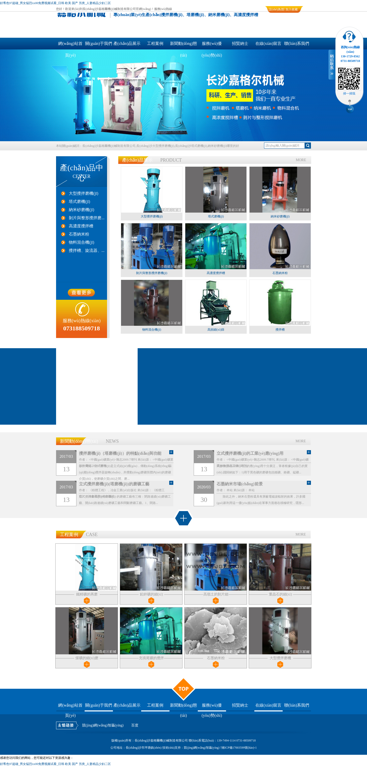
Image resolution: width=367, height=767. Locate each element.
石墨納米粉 (79, 234)
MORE (301, 160)
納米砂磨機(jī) (81, 209)
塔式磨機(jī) (79, 201)
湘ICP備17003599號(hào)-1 (239, 747)
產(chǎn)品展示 (127, 43)
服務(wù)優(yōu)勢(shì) (212, 45)
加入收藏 (291, 9)
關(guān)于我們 (98, 43)
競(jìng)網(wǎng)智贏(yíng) (103, 725)
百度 (134, 725)
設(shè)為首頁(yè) (276, 10)
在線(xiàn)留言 (268, 43)
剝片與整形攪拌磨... (86, 218)
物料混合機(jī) (81, 242)
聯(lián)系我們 (296, 43)
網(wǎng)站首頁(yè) (70, 45)
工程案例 (155, 43)
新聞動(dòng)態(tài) (183, 45)
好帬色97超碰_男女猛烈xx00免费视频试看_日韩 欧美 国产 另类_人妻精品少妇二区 (55, 3)
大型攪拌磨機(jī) (83, 193)
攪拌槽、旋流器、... (86, 250)
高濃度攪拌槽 (81, 226)
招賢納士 (240, 43)
